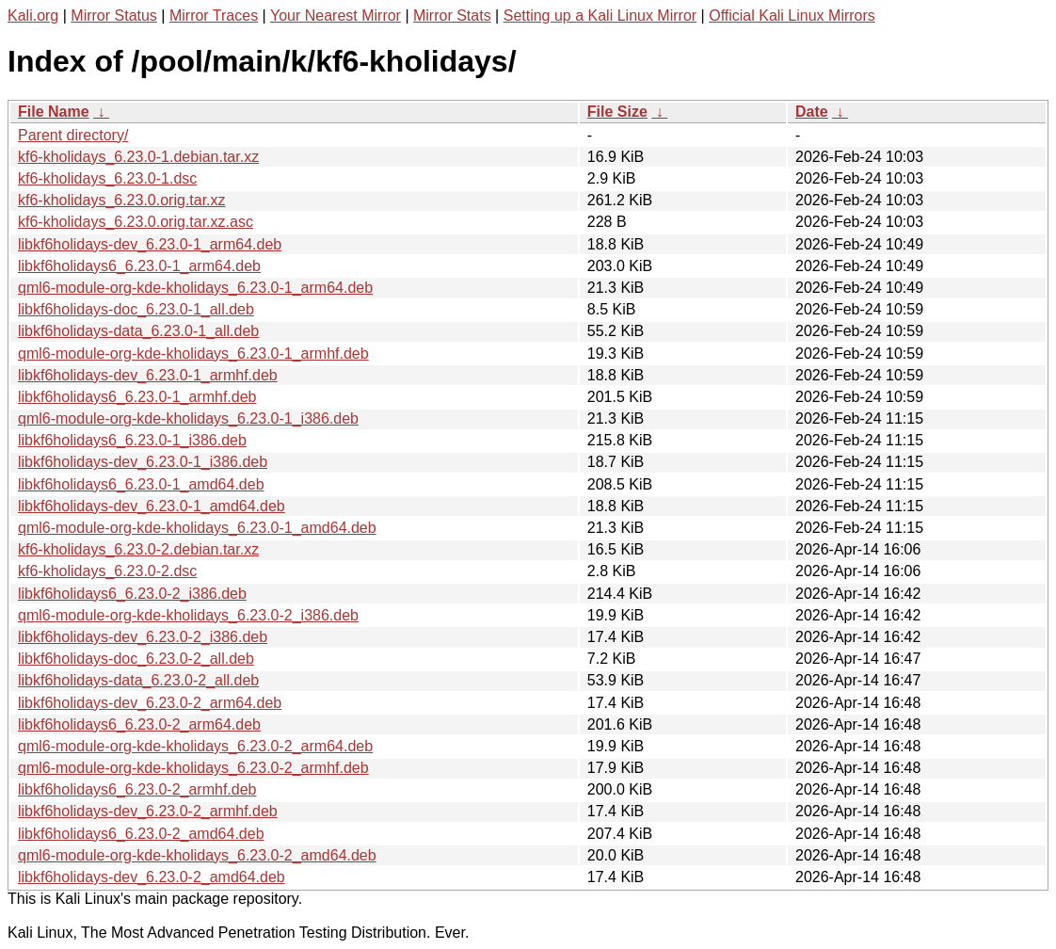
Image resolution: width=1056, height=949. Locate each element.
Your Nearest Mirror (335, 16)
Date (811, 112)
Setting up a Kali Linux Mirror (600, 16)
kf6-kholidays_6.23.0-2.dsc (107, 571)
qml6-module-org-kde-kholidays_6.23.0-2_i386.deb (188, 615)
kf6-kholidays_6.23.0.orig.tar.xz (122, 200)
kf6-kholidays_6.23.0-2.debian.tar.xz (138, 549)
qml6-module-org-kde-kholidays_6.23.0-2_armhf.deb (193, 768)
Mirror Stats (452, 16)
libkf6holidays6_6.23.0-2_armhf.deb (137, 789)
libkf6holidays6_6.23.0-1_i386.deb (132, 440)
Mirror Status (114, 16)
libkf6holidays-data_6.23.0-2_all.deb (138, 680)
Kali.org (33, 16)
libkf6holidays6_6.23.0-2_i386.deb (132, 594)
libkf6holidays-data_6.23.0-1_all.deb (138, 331)
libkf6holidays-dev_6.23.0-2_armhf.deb (148, 811)
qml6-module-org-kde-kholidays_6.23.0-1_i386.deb (188, 418)
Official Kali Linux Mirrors (792, 16)
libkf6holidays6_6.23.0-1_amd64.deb (141, 484)
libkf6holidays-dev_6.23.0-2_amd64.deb (151, 877)
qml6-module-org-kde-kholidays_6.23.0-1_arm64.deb (195, 288)
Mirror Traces (213, 16)
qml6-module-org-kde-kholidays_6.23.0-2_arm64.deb (195, 746)
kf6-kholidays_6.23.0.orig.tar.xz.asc (135, 222)
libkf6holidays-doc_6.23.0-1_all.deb (136, 309)
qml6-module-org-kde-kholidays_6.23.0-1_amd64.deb (197, 528)
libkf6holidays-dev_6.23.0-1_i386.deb (142, 462)
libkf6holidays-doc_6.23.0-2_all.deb (136, 659)
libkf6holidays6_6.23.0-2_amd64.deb (141, 834)
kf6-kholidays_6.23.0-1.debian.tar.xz (138, 157)
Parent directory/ (73, 135)
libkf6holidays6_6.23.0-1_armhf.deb (137, 397)
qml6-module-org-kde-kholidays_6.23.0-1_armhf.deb (193, 354)
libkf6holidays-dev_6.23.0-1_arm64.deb (149, 244)
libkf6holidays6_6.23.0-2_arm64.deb (139, 724)
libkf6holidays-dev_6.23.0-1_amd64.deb (151, 506)
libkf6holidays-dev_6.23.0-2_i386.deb (142, 637)
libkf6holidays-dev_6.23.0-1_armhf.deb (148, 375)
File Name (53, 112)
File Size (617, 112)
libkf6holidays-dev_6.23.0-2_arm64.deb (149, 703)
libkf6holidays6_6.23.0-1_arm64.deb (139, 266)
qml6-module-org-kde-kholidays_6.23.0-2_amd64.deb (197, 855)
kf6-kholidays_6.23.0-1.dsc (107, 178)
